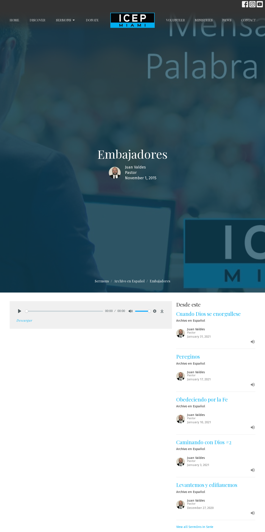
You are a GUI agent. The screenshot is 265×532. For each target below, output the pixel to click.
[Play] (19, 311)
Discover (37, 20)
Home (14, 20)
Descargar (24, 320)
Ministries (204, 20)
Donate (92, 20)
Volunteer (175, 20)
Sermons (65, 20)
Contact (248, 20)
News (226, 20)
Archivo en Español (129, 281)
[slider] (64, 311)
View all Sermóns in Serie (194, 527)
